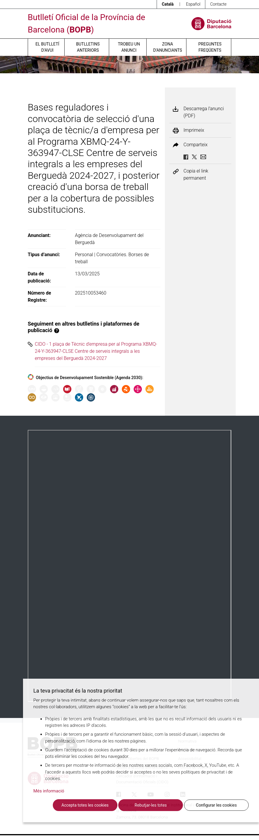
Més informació (48, 791)
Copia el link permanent (195, 174)
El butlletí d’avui (47, 47)
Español (193, 4)
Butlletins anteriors (88, 47)
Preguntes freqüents (209, 47)
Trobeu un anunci (129, 47)
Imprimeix (193, 130)
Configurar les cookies (216, 805)
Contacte (218, 4)
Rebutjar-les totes (151, 805)
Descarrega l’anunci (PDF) (203, 112)
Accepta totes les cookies (85, 805)
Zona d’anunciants (167, 47)
